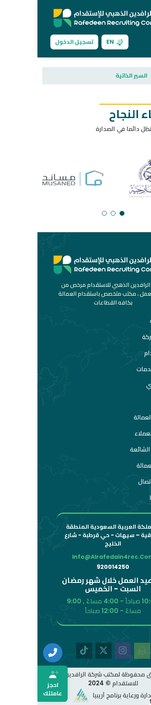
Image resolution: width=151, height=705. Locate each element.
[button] (84, 213)
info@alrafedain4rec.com (76, 557)
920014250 (75, 567)
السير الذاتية (94, 76)
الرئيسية (130, 76)
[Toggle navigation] (133, 42)
